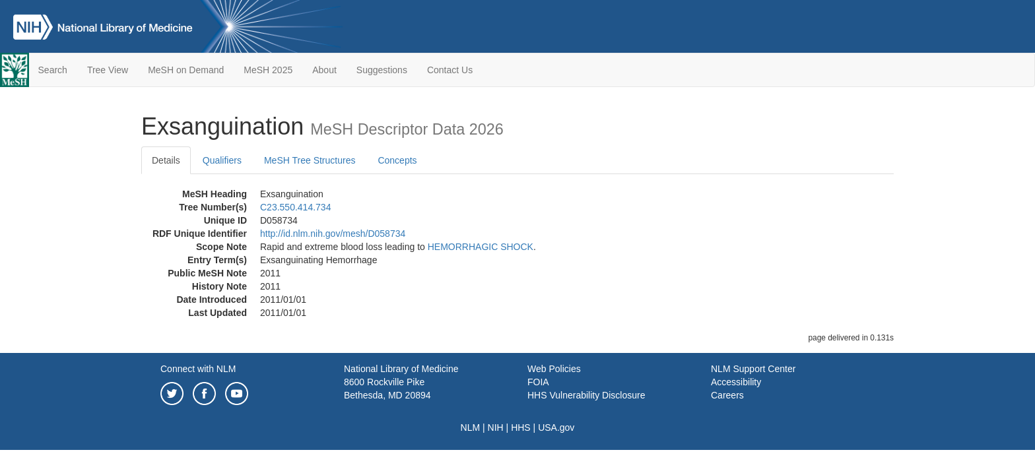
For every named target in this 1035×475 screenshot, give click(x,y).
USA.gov (556, 427)
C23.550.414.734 (295, 207)
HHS (521, 427)
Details (166, 160)
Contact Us (450, 70)
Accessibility (736, 382)
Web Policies (554, 369)
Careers (727, 395)
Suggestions (381, 70)
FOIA (538, 382)
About (324, 70)
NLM (471, 427)
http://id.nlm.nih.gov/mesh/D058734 (332, 233)
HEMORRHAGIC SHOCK (480, 246)
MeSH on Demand (186, 70)
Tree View (107, 70)
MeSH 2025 (268, 70)
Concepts (397, 160)
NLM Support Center (753, 369)
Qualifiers (222, 160)
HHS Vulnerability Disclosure (586, 395)
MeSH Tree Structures (310, 160)
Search (52, 70)
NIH (496, 427)
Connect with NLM (198, 369)
